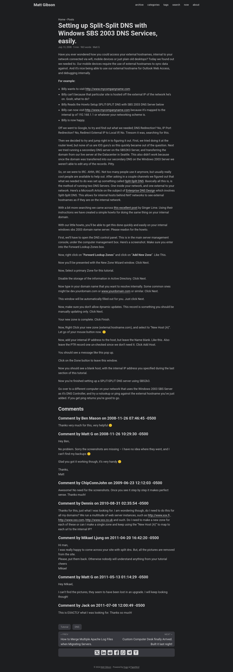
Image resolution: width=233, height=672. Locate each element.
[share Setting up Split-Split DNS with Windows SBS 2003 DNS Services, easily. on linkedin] (103, 652)
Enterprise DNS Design (140, 190)
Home (61, 19)
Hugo (125, 667)
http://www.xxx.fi (159, 515)
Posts (70, 19)
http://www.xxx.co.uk (99, 520)
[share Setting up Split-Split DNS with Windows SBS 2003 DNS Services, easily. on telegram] (129, 652)
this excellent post (125, 207)
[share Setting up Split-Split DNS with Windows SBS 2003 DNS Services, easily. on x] (97, 652)
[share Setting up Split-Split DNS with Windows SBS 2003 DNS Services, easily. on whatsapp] (123, 652)
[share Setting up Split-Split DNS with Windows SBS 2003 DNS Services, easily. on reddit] (110, 652)
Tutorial (64, 627)
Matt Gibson (44, 5)
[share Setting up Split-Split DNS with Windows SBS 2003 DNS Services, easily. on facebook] (116, 652)
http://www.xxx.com (71, 520)
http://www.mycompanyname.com (107, 89)
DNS (77, 627)
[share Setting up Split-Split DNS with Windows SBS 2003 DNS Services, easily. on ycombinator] (135, 652)
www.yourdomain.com (115, 291)
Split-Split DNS (134, 181)
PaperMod (134, 667)
